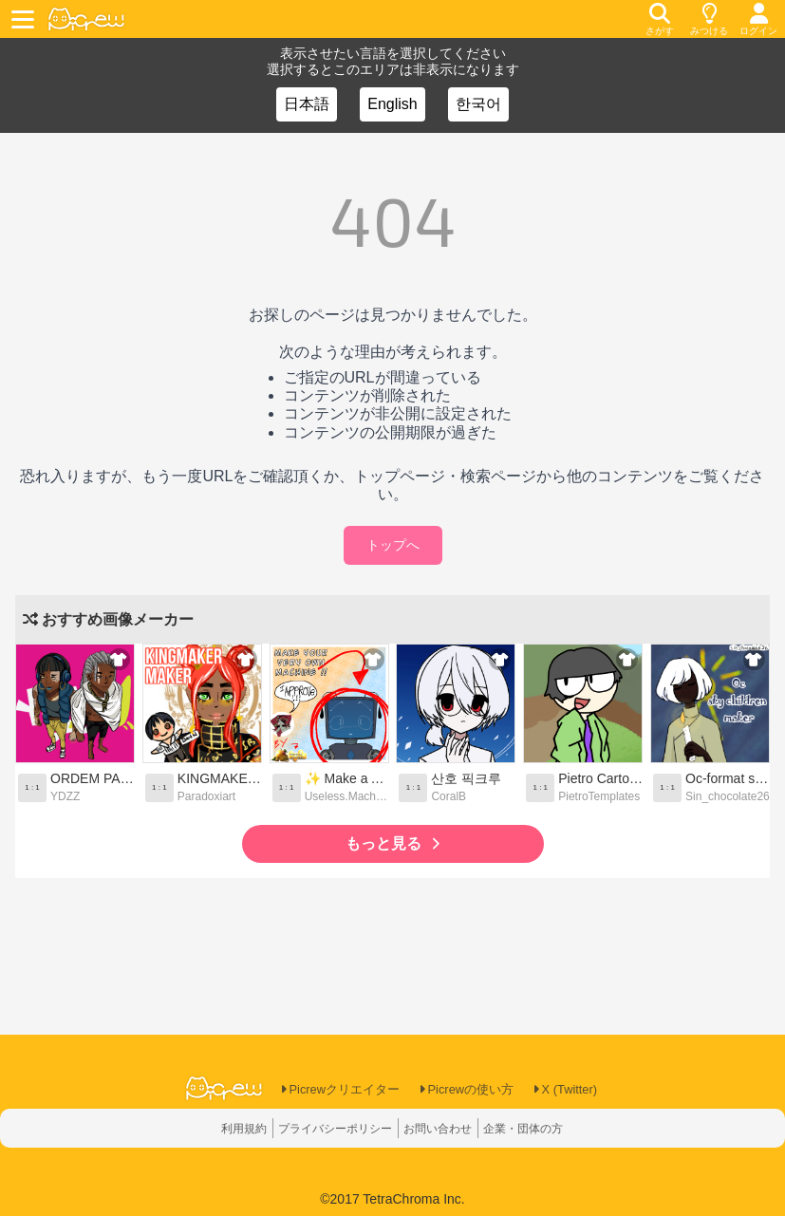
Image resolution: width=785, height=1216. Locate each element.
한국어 (478, 104)
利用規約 (222, 1128)
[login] (758, 19)
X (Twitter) (574, 1089)
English (392, 104)
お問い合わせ (444, 1128)
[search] (659, 19)
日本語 (306, 104)
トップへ (393, 544)
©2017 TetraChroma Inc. (392, 1199)
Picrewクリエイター (333, 1089)
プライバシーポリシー (326, 1128)
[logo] (86, 19)
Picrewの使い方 (468, 1089)
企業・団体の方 (542, 1128)
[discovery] (709, 19)
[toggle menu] (25, 19)
